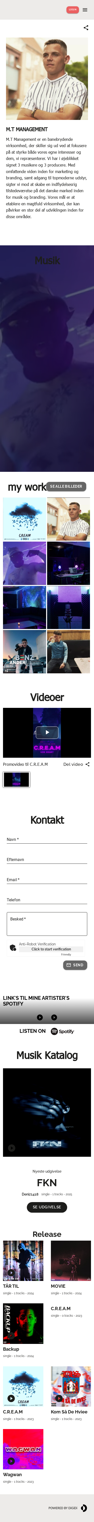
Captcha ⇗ (72, 954)
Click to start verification (51, 949)
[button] (66, 486)
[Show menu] (85, 10)
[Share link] (86, 28)
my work (27, 486)
